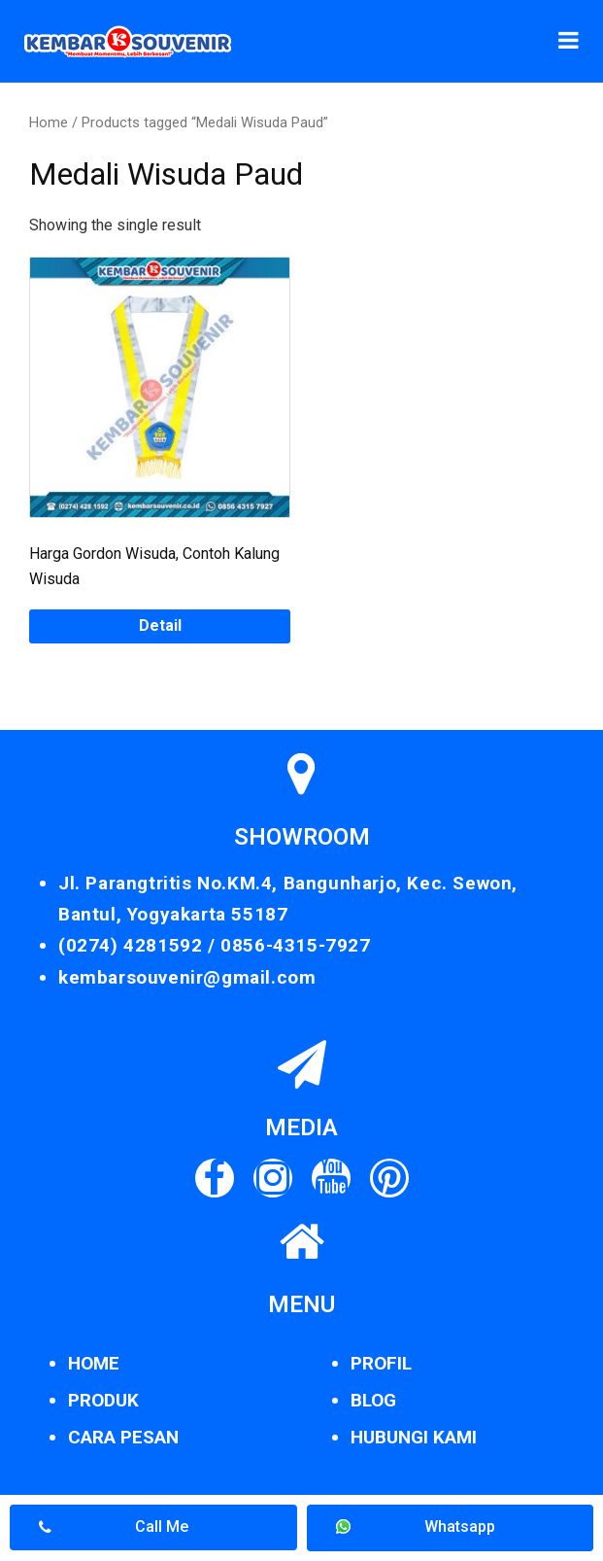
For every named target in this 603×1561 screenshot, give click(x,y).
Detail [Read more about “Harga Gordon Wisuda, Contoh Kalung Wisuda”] (160, 625)
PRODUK (103, 1400)
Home (48, 122)
